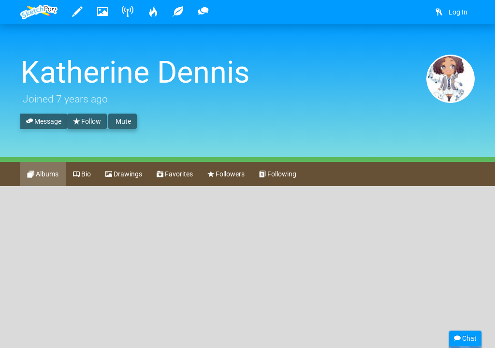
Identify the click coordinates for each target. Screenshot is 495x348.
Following (277, 174)
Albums (43, 174)
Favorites (175, 174)
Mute (122, 121)
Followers (226, 174)
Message (43, 121)
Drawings (123, 174)
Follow (87, 121)
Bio (82, 174)
